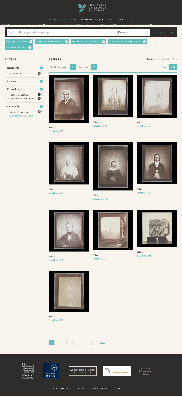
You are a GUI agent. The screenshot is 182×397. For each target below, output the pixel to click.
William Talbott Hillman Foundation (81, 371)
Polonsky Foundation (118, 371)
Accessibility (62, 389)
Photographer (13, 106)
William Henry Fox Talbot (21, 115)
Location (11, 81)
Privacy (81, 389)
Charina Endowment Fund (149, 371)
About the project (92, 19)
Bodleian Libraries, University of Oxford (25, 371)
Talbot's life (125, 19)
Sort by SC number (63, 67)
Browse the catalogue (62, 19)
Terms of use (100, 389)
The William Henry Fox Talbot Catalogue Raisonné (91, 7)
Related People (14, 89)
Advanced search (164, 32)
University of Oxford (48, 371)
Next (175, 59)
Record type (13, 67)
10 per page (88, 67)
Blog (110, 19)
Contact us (121, 389)
